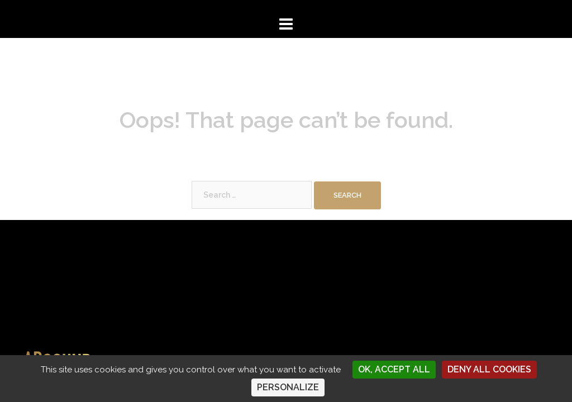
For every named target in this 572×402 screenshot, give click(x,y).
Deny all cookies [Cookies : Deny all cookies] (489, 369)
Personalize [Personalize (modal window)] (288, 387)
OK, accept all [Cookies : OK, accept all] (394, 369)
